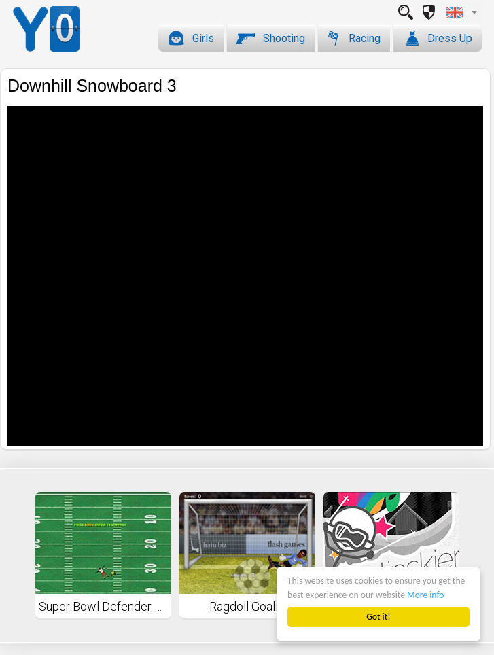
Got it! (378, 616)
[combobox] (461, 12)
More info (425, 595)
